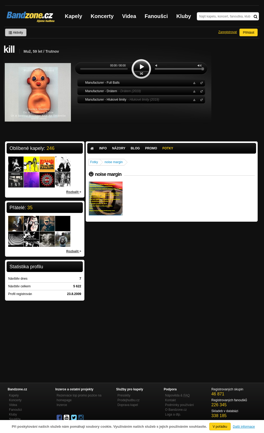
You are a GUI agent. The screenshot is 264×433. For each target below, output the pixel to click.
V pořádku (220, 426)
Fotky (167, 148)
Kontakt (170, 400)
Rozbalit (73, 191)
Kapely (73, 16)
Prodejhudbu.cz (128, 400)
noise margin (113, 162)
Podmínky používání (179, 405)
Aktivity (15, 32)
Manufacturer (200, 82)
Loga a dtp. (173, 414)
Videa (129, 16)
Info (103, 148)
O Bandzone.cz (176, 410)
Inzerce (62, 405)
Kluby (183, 16)
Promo (151, 148)
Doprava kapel (127, 405)
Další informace (244, 426)
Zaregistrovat (227, 32)
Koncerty (102, 16)
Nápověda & (177, 395)
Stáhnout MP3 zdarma (194, 82)
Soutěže (15, 419)
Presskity (123, 395)
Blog (135, 148)
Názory (118, 148)
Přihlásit (248, 32)
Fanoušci (156, 16)
